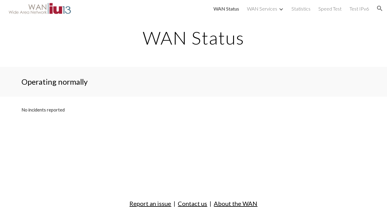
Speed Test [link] (330, 8)
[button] (379, 8)
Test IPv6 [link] (359, 8)
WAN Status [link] (226, 8)
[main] (193, 37)
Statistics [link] (301, 8)
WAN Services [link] (262, 8)
